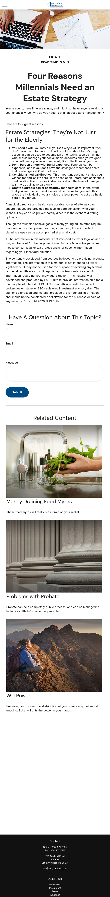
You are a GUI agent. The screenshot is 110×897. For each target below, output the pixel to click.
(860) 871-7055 (59, 847)
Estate (55, 891)
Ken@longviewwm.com (55, 868)
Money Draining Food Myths (39, 501)
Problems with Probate (33, 596)
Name (9, 324)
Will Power (18, 695)
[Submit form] (17, 392)
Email (9, 343)
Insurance (55, 895)
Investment (55, 888)
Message (12, 362)
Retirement (55, 884)
